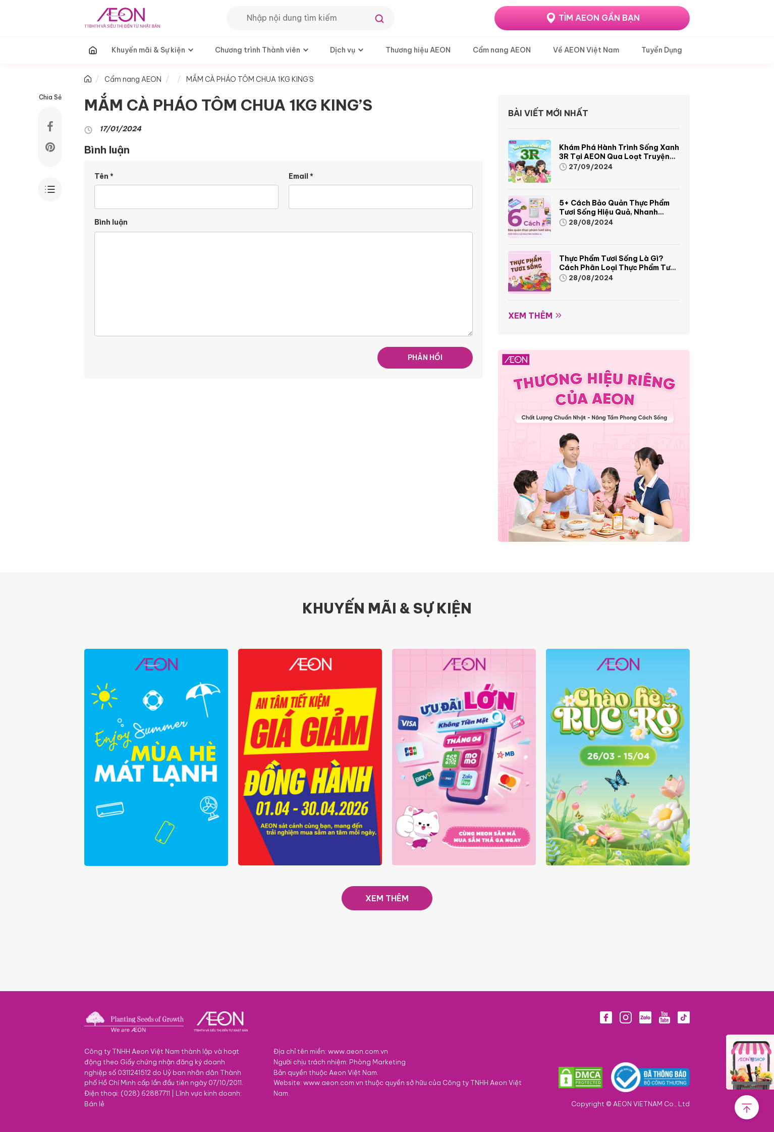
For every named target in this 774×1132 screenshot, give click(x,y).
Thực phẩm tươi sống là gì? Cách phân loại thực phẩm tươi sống (618, 267)
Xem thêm (530, 316)
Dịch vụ (342, 50)
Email (301, 176)
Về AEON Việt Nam (586, 50)
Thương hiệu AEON (418, 50)
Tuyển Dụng (661, 50)
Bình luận (111, 222)
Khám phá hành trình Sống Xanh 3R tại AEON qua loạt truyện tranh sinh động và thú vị (619, 156)
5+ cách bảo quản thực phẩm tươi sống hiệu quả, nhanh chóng (614, 212)
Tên (104, 176)
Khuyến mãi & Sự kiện (148, 50)
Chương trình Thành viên (257, 50)
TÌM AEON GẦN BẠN (599, 18)
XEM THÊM (387, 898)
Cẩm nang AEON (502, 50)
